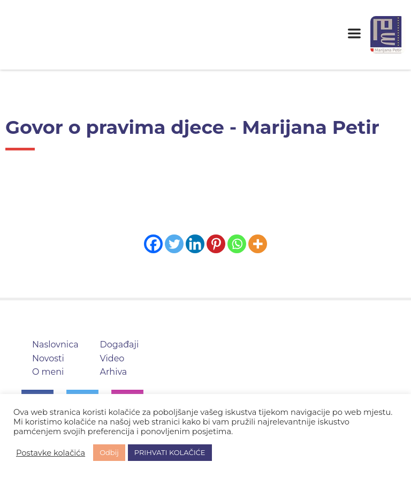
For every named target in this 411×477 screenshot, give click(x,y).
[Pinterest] (216, 243)
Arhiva (113, 372)
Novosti (48, 358)
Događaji (119, 344)
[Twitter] (174, 243)
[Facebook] (153, 243)
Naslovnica (55, 344)
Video (112, 358)
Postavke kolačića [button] (50, 453)
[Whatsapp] (236, 243)
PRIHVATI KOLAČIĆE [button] (170, 452)
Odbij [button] (109, 452)
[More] (257, 243)
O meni (48, 372)
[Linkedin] (195, 243)
